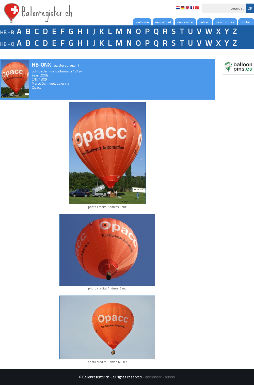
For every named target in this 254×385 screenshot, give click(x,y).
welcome (142, 22)
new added (163, 22)
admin (170, 377)
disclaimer (153, 377)
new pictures (225, 22)
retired (205, 22)
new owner (185, 22)
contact (246, 22)
